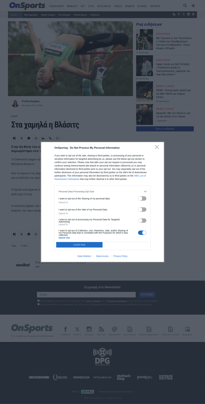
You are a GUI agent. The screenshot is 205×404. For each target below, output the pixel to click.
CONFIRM (79, 245)
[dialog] (102, 202)
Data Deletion (84, 256)
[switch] (142, 198)
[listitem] (102, 191)
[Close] (158, 148)
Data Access (102, 256)
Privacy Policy (120, 256)
